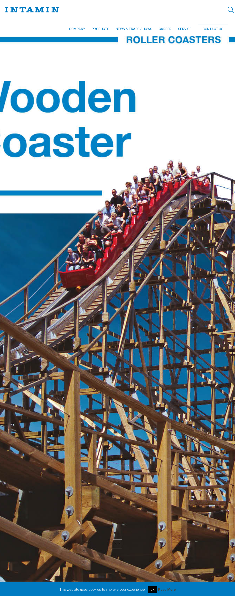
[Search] (227, 9)
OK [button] (152, 589)
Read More (167, 589)
